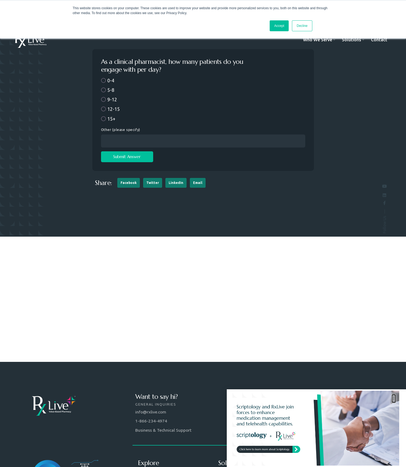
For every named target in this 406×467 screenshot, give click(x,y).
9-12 (112, 99)
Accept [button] (279, 26)
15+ (111, 118)
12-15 (113, 109)
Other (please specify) (120, 129)
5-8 (110, 90)
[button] (128, 183)
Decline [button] (302, 26)
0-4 (110, 80)
